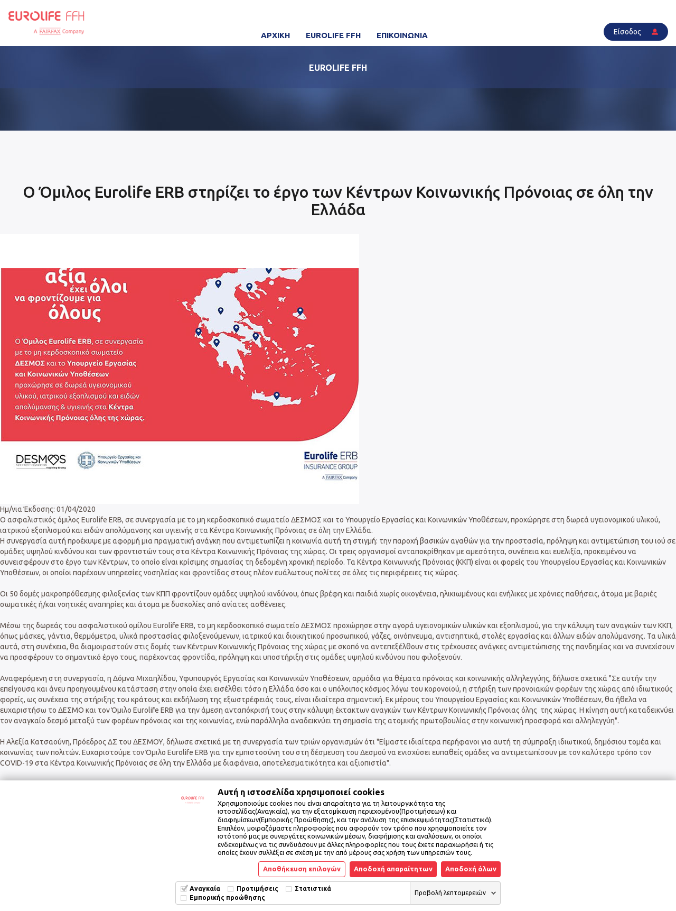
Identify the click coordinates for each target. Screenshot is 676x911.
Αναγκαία (205, 888)
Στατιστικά (313, 888)
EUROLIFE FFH (333, 35)
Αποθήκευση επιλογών (302, 868)
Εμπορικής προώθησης (227, 897)
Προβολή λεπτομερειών (450, 892)
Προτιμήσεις (257, 888)
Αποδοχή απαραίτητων (393, 868)
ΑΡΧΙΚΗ (275, 35)
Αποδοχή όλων (470, 868)
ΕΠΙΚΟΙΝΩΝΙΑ (402, 35)
